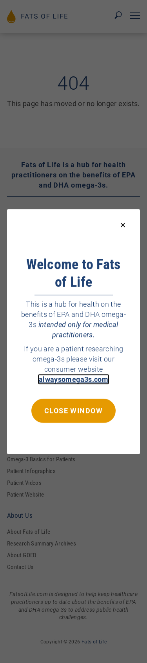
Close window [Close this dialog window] (73, 410)
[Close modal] (123, 225)
